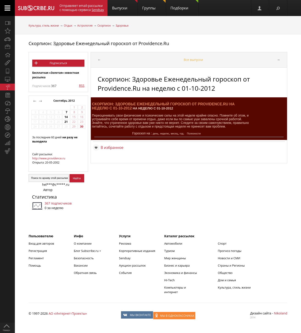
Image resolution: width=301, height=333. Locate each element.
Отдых (68, 25)
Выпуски (124, 5)
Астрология (85, 25)
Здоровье (122, 25)
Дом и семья (227, 280)
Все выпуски (193, 59)
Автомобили (173, 243)
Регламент (36, 258)
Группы (154, 5)
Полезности (194, 133)
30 (81, 126)
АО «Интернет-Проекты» (67, 313)
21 (66, 122)
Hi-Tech (169, 280)
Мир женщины (175, 258)
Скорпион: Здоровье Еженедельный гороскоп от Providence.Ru (99, 43)
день (155, 133)
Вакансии (81, 265)
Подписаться (58, 63)
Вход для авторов (41, 243)
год (181, 133)
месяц (174, 133)
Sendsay (124, 258)
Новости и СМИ (229, 258)
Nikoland (280, 313)
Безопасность (84, 258)
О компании (83, 243)
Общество (225, 273)
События (125, 273)
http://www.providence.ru (48, 158)
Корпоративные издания (137, 251)
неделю (164, 133)
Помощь (35, 265)
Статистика (44, 197)
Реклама (125, 243)
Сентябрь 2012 (64, 101)
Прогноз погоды (229, 251)
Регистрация (38, 251)
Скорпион (104, 25)
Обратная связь (85, 273)
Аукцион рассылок (132, 265)
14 (66, 117)
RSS (81, 85)
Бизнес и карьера (177, 265)
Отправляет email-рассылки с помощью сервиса (81, 7)
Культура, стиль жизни (44, 25)
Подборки (184, 5)
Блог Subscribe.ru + (88, 251)
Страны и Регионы (231, 265)
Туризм (169, 251)
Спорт (222, 243)
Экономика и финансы (180, 273)
